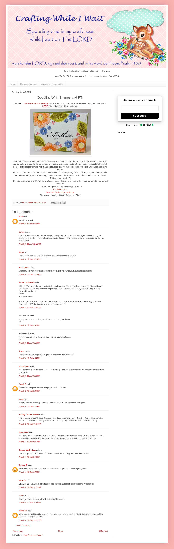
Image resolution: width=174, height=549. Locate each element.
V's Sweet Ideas (60, 189)
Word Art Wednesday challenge (60, 192)
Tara (21, 495)
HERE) (45, 106)
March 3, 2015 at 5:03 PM (29, 376)
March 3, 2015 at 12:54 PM (30, 307)
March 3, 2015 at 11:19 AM (30, 244)
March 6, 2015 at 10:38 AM (30, 503)
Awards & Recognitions (52, 84)
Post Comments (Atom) (32, 535)
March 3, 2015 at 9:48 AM (29, 224)
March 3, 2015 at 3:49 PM (29, 325)
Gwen (21, 351)
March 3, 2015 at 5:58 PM (29, 406)
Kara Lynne (24, 267)
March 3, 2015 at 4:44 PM (29, 358)
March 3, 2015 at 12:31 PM (30, 259)
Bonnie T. (23, 465)
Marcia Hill (23, 432)
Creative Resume (28, 84)
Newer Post (17, 531)
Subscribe (139, 115)
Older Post (103, 531)
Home (12, 84)
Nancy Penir (24, 366)
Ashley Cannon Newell (29, 415)
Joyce (21, 232)
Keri (21, 217)
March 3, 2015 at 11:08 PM (30, 424)
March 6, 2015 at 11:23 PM (30, 520)
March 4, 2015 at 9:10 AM (29, 442)
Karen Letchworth (27, 283)
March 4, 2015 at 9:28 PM (29, 472)
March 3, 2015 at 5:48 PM (29, 391)
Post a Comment (23, 526)
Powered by (139, 125)
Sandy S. (23, 384)
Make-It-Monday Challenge (36, 103)
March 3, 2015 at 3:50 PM (29, 343)
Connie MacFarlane (27, 450)
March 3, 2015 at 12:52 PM (30, 274)
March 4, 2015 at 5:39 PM (29, 457)
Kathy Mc (23, 511)
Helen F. (22, 480)
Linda (21, 399)
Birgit (21, 252)
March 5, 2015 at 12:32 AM (30, 487)
